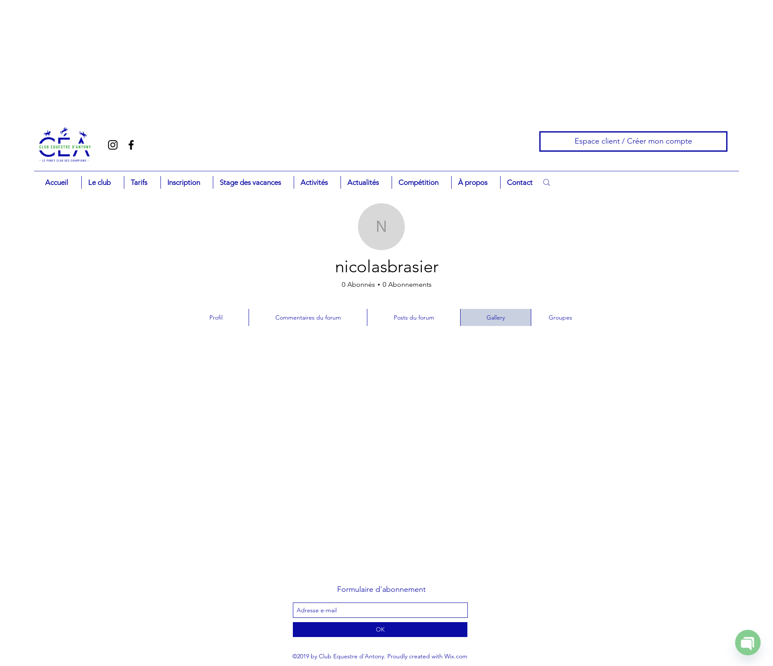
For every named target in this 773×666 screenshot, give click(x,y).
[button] (102, 182)
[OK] (380, 629)
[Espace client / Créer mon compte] (633, 141)
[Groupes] (561, 317)
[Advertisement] (53, 53)
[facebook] (131, 144)
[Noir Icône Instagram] (112, 144)
